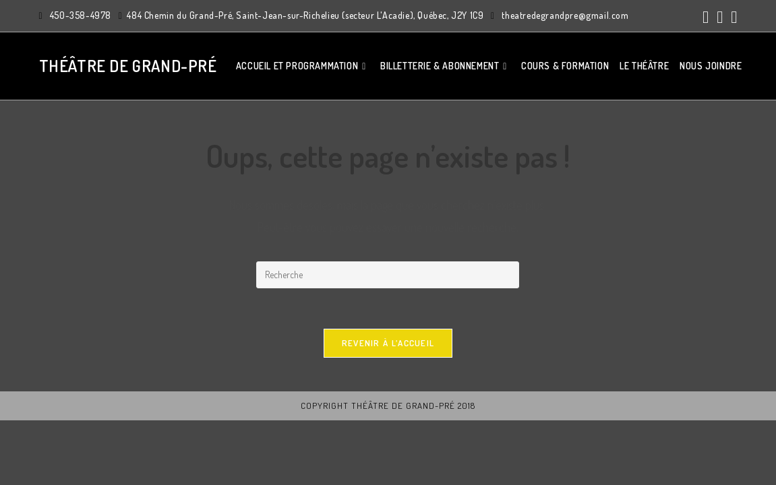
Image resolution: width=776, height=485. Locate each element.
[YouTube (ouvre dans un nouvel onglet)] (732, 17)
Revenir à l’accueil (388, 342)
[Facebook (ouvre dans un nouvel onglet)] (705, 17)
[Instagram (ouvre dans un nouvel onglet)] (720, 17)
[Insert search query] (387, 274)
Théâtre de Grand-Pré (128, 65)
